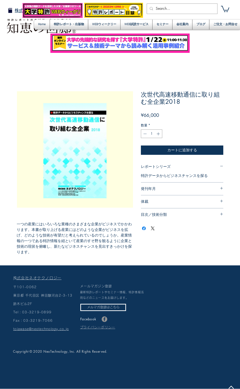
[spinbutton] (151, 134)
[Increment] (159, 134)
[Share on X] (153, 228)
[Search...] (182, 9)
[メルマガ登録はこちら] (103, 307)
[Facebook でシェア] (144, 228)
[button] (225, 8)
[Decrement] (144, 134)
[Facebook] (104, 319)
